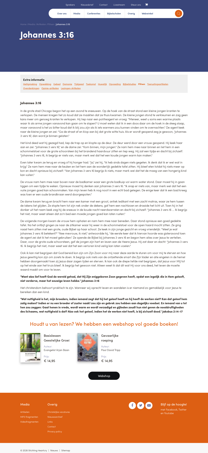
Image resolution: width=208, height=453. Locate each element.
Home (61, 4)
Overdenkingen (31, 88)
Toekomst (91, 84)
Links (50, 421)
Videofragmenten (29, 421)
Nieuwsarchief (54, 416)
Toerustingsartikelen (157, 84)
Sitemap (65, 450)
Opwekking (45, 84)
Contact (103, 4)
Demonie (67, 84)
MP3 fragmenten (29, 416)
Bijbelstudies (129, 84)
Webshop (104, 376)
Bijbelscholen (114, 13)
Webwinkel (147, 13)
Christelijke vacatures (58, 412)
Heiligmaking (30, 84)
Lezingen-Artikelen (71, 88)
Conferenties (93, 13)
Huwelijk (102, 84)
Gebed (57, 84)
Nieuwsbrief (87, 4)
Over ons (62, 13)
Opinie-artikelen (50, 88)
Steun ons (136, 4)
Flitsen (51, 24)
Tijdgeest (79, 84)
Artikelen (41, 24)
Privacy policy (54, 431)
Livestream (119, 4)
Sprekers (70, 4)
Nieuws (54, 450)
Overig (131, 13)
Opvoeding (115, 84)
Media (76, 13)
